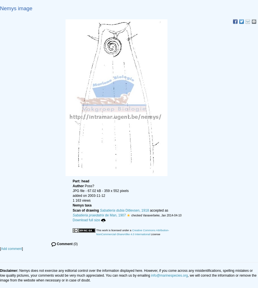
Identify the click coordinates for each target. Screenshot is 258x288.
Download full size (89, 220)
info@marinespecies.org (169, 275)
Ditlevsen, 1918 (124, 210)
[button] (128, 215)
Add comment (11, 249)
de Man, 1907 (99, 215)
